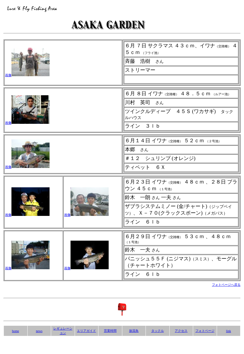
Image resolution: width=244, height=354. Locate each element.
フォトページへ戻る (226, 284)
